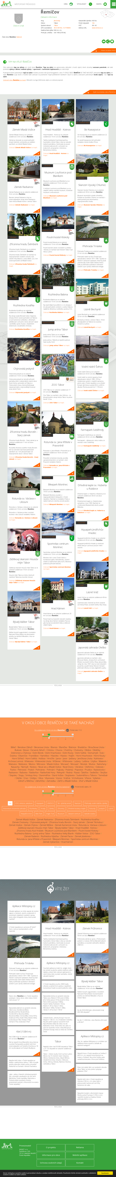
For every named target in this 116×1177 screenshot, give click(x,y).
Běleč (13, 747)
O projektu (51, 1147)
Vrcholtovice (77, 778)
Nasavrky (15, 766)
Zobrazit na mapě (23, 147)
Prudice (88, 769)
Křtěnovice (67, 761)
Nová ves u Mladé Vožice (49, 766)
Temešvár (103, 775)
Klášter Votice (81, 833)
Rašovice (23, 772)
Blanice (54, 747)
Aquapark (81, 523)
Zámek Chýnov (31, 825)
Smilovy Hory (31, 775)
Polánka (69, 769)
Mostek (83, 764)
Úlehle (19, 778)
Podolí (31, 769)
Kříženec (57, 761)
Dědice (88, 750)
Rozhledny (13, 298)
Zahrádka (51, 781)
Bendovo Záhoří (25, 747)
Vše (10, 803)
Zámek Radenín (31, 836)
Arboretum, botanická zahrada (87, 641)
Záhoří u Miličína (26, 781)
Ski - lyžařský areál (49, 537)
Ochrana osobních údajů (51, 1163)
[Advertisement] (58, 701)
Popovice (79, 769)
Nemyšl (24, 766)
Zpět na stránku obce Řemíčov (104, 92)
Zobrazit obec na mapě (14, 80)
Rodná (69, 772)
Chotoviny (78, 750)
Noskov (33, 766)
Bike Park (47, 478)
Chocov (59, 750)
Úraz (26, 778)
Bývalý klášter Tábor (64, 827)
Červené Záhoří (37, 750)
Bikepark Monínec (61, 839)
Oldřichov (89, 766)
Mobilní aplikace (80, 1155)
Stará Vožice (57, 775)
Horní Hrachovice (84, 755)
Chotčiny (68, 750)
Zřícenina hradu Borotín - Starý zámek (67, 822)
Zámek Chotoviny (20, 822)
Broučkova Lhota (96, 747)
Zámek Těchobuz (95, 822)
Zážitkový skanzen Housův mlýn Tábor (35, 827)
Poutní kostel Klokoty (88, 830)
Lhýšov (94, 761)
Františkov (34, 755)
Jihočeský (57, 21)
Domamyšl (93, 752)
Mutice (92, 764)
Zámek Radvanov (45, 819)
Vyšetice (96, 778)
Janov (58, 758)
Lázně (82, 302)
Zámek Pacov (66, 836)
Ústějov (33, 778)
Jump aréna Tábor (41, 833)
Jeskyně (13, 362)
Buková (19, 37)
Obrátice (79, 766)
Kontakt (80, 1163)
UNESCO (50, 803)
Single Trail (50, 814)
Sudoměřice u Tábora (86, 775)
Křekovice (29, 761)
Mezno (32, 764)
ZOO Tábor (95, 833)
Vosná (59, 778)
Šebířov (84, 772)
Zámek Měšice (46, 825)
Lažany (77, 761)
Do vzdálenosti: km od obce (49, 730)
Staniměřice (44, 775)
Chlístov (50, 750)
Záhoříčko (40, 781)
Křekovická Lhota (43, 761)
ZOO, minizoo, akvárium (50, 378)
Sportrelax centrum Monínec (84, 839)
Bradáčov (82, 747)
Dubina (13, 755)
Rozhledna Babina (23, 833)
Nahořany (101, 764)
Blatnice (72, 747)
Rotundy (13, 492)
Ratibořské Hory (47, 772)
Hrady (47, 123)
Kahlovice (98, 758)
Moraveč (65, 764)
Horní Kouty (99, 755)
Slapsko (13, 775)
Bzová (26, 750)
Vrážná (67, 778)
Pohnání (51, 769)
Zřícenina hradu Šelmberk (67, 819)
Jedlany (72, 758)
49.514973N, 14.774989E (62, 28)
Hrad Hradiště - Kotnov (86, 827)
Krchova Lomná (15, 761)
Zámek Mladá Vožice (25, 819)
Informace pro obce (51, 1155)
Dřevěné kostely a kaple (84, 478)
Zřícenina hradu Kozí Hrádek (30, 830)
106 (93, 23)
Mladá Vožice (53, 764)
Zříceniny (13, 237)
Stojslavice (70, 775)
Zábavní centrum (14, 552)
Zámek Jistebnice (82, 836)
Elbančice (22, 755)
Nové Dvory (68, 766)
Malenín (102, 761)
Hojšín (71, 755)
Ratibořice (34, 772)
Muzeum (47, 166)
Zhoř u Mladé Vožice (88, 781)
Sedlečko (94, 772)
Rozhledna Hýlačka (50, 836)
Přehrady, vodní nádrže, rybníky (87, 239)
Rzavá (77, 772)
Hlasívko (55, 755)
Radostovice (99, 769)
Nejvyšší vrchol (26, 814)
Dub (102, 752)
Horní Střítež (18, 758)
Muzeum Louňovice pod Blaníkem (61, 830)
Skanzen (81, 178)
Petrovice (22, 769)
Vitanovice (49, 778)
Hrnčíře (50, 758)
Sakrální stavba (13, 615)
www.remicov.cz (97, 28)
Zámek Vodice (15, 825)
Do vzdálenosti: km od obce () (47, 787)
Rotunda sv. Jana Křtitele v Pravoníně (34, 839)
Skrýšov (103, 772)
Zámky (13, 123)
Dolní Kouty (68, 752)
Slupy (21, 775)
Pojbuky (60, 769)
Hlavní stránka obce (108, 50)
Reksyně (61, 772)
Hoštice (42, 758)
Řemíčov (50, 12)
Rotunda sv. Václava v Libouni (92, 825)
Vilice (40, 778)
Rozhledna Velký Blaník (63, 833)
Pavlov (13, 769)
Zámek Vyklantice (51, 841)
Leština (85, 761)
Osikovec (100, 766)
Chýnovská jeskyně (38, 822)
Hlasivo (63, 755)
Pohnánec (40, 769)
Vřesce (88, 778)
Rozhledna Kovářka (90, 819)
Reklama (80, 1147)
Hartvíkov (44, 755)
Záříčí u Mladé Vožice (67, 781)
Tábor (56, 25)
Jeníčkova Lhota (85, 758)
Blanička (63, 747)
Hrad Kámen (67, 841)
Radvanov (13, 772)
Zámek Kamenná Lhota (66, 825)
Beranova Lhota (41, 747)
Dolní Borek (38, 752)
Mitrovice (41, 764)
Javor (65, 758)
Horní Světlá (31, 758)
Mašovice (23, 764)
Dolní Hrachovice (53, 752)
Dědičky (96, 750)
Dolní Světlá (80, 752)
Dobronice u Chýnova (21, 752)
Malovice (13, 764)
